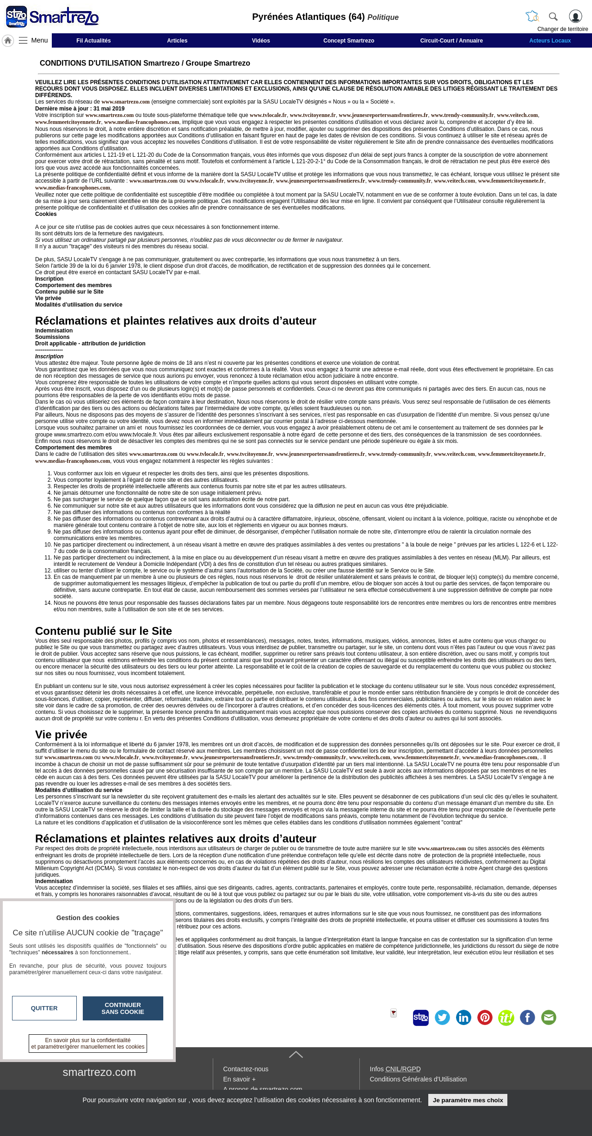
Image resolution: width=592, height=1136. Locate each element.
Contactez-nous (246, 1069)
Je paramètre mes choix (468, 1100)
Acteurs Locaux (550, 40)
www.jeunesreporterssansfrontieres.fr (383, 115)
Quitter (44, 1008)
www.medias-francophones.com (141, 122)
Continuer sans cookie (123, 1008)
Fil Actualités (93, 40)
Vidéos (261, 40)
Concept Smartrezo (348, 40)
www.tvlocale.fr (268, 115)
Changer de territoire (562, 29)
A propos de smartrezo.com (262, 1089)
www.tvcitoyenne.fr (313, 115)
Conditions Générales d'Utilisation (418, 1079)
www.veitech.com (517, 115)
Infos (395, 1069)
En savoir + (239, 1079)
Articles (177, 40)
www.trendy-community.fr (462, 115)
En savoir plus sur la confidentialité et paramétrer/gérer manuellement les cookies (88, 1043)
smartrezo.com (99, 1072)
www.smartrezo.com (154, 181)
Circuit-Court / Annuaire (451, 40)
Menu (39, 40)
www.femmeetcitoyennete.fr (68, 122)
